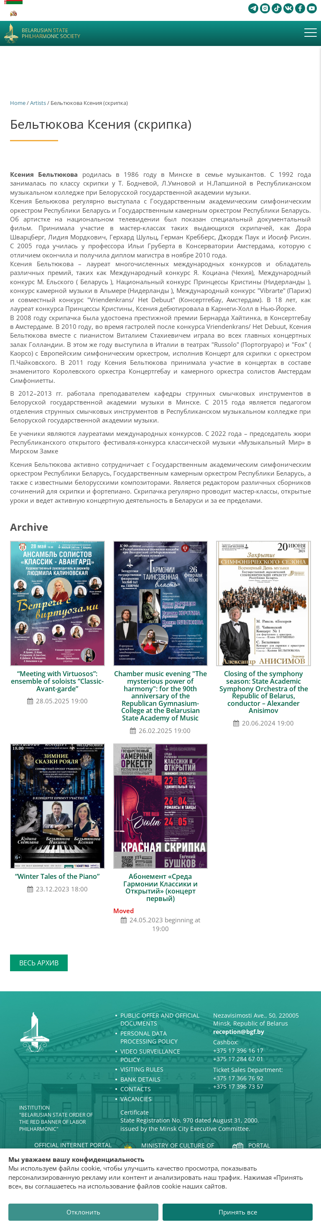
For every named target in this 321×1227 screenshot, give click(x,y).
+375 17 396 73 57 (238, 1086)
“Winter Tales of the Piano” (57, 876)
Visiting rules (141, 1069)
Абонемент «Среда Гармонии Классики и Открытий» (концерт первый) (160, 887)
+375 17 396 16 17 (238, 1050)
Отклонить (83, 1212)
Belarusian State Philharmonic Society (51, 34)
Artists (38, 103)
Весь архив (39, 962)
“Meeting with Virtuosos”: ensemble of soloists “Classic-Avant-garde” (57, 681)
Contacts (135, 1089)
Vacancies (136, 1099)
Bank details (140, 1079)
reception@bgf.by (238, 1032)
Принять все (238, 1212)
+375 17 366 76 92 (238, 1078)
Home (17, 103)
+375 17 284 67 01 (238, 1059)
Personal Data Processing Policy (149, 1037)
